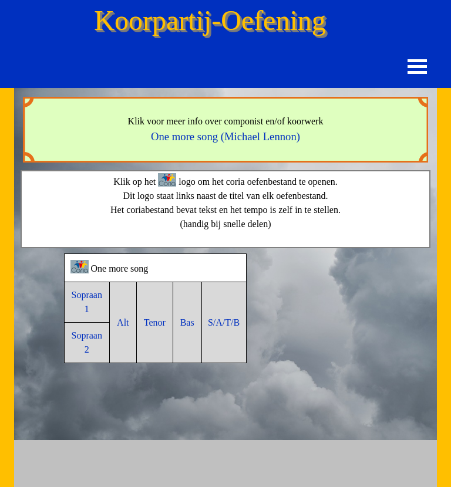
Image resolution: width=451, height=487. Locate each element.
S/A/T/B (224, 322)
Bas (187, 322)
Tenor (155, 322)
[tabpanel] (225, 129)
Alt (123, 322)
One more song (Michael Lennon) (225, 136)
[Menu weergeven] (417, 67)
